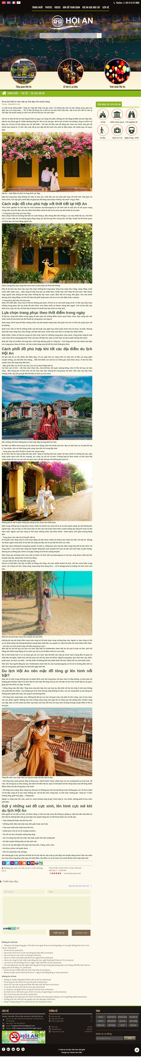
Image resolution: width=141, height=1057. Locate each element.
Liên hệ (105, 7)
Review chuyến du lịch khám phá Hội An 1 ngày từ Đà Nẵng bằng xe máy (31, 973)
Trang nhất (37, 7)
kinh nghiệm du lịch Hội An (18, 208)
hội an (101, 1018)
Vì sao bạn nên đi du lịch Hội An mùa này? (20, 988)
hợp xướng (133, 1022)
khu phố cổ (133, 1018)
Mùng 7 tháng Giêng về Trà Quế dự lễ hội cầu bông (23, 1002)
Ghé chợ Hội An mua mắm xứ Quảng (18, 956)
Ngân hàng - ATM (132, 139)
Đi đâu (103, 139)
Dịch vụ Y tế (117, 139)
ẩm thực (133, 1026)
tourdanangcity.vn (57, 556)
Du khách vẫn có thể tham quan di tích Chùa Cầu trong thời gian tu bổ (30, 993)
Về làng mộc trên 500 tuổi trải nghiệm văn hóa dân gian (25, 1000)
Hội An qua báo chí (91, 7)
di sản (122, 1026)
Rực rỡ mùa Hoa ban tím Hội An (16, 995)
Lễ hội (102, 123)
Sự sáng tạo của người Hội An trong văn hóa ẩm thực (24, 990)
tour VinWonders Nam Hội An (37, 665)
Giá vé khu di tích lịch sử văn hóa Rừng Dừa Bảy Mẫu (24, 953)
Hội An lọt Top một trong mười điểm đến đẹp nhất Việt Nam (27, 985)
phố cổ (101, 1022)
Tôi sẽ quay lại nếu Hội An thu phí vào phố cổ (21, 983)
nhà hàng (112, 1026)
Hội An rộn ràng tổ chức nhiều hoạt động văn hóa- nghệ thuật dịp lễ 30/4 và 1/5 (34, 961)
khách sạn (100, 1026)
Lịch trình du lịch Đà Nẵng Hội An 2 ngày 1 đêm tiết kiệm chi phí (28, 963)
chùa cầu (122, 1022)
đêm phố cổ (112, 1022)
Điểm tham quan (117, 123)
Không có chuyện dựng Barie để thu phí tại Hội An (23, 980)
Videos (57, 7)
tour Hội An (30, 556)
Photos (48, 7)
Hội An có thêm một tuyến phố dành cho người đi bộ (24, 958)
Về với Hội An (9, 951)
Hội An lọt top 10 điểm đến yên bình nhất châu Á (22, 971)
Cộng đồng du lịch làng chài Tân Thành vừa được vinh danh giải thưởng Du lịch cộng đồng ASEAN (41, 997)
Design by (71, 1053)
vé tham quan (122, 1018)
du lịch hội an (111, 1018)
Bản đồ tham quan (71, 7)
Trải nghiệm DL (131, 123)
